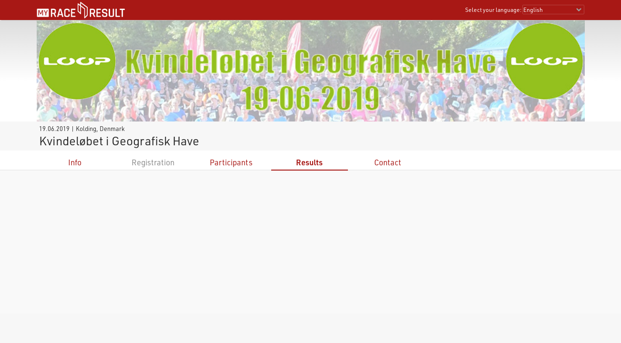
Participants (231, 162)
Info (74, 162)
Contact (387, 162)
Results (309, 162)
